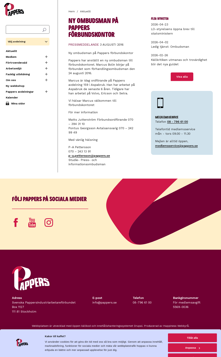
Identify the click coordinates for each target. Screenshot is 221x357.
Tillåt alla (192, 328)
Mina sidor (18, 103)
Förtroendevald (16, 62)
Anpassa (192, 338)
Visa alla (182, 76)
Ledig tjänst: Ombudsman (170, 46)
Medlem (11, 56)
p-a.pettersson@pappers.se (89, 155)
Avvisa (192, 348)
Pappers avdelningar (20, 91)
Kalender (12, 97)
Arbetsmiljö (14, 68)
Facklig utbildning (18, 74)
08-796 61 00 (142, 302)
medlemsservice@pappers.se (176, 145)
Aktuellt (11, 51)
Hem (71, 11)
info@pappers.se (104, 302)
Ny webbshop (15, 85)
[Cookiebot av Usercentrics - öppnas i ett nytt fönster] (22, 350)
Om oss (11, 80)
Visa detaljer (52, 350)
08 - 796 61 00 (177, 121)
